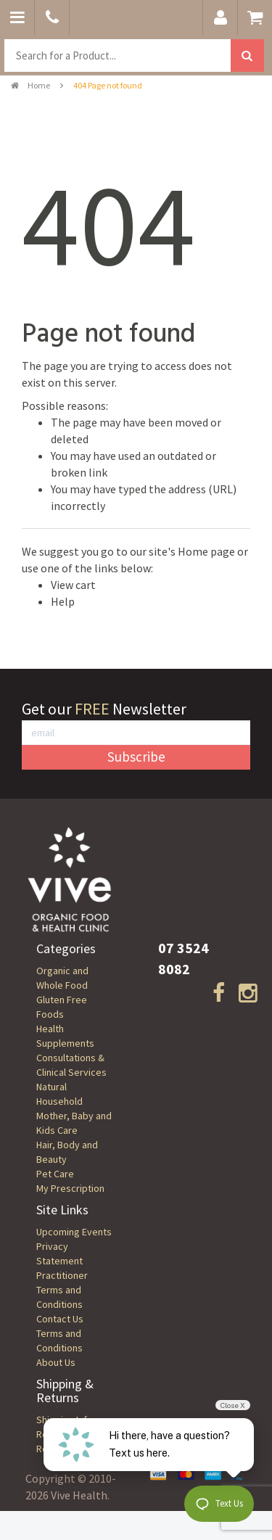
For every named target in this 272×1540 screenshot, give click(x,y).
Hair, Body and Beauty (67, 1152)
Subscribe (136, 756)
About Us (55, 1362)
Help (63, 601)
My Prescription (70, 1188)
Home (30, 85)
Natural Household (59, 1094)
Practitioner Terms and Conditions (62, 1290)
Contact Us (59, 1318)
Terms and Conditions (59, 1340)
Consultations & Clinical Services (71, 1065)
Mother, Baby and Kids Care (74, 1123)
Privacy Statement (59, 1253)
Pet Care (55, 1173)
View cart (73, 584)
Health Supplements (65, 1036)
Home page (206, 551)
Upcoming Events (74, 1231)
